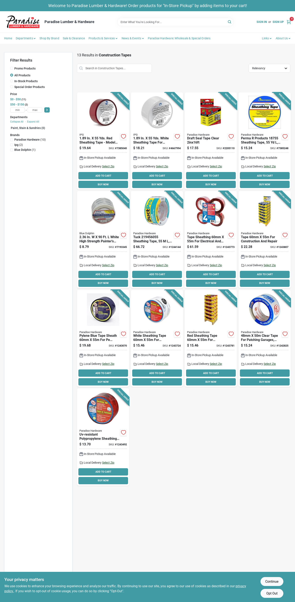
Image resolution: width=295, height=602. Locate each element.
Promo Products (25, 68)
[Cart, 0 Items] (289, 22)
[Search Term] (175, 22)
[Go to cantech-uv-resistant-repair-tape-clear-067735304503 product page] (264, 338)
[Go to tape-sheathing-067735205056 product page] (103, 437)
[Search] (230, 21)
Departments (24, 38)
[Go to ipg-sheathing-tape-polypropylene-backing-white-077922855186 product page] (157, 141)
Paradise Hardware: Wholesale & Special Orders (179, 38)
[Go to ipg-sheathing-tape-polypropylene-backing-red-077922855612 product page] (103, 141)
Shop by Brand (49, 38)
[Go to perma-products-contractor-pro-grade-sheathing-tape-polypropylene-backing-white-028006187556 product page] (264, 141)
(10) (30, 139)
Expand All (33, 121)
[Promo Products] (11, 68)
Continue (271, 581)
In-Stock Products (26, 81)
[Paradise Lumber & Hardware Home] (23, 22)
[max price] (35, 110)
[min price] (17, 110)
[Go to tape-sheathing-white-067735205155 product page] (157, 338)
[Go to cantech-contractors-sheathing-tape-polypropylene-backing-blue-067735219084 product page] (103, 338)
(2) (18, 144)
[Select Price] (47, 110)
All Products (22, 75)
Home (8, 38)
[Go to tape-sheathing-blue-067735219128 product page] (264, 239)
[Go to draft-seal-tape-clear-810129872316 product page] (211, 141)
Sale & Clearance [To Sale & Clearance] (74, 38)
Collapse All (16, 121)
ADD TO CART (103, 175)
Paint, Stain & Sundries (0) (28, 128)
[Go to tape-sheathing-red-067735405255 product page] (211, 338)
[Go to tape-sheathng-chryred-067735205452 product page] (211, 239)
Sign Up (278, 22)
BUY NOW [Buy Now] (103, 184)
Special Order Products (29, 87)
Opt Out (272, 593)
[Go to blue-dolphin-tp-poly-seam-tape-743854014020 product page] (103, 239)
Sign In (262, 22)
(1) (25, 149)
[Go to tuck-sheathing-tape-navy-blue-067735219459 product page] (157, 239)
